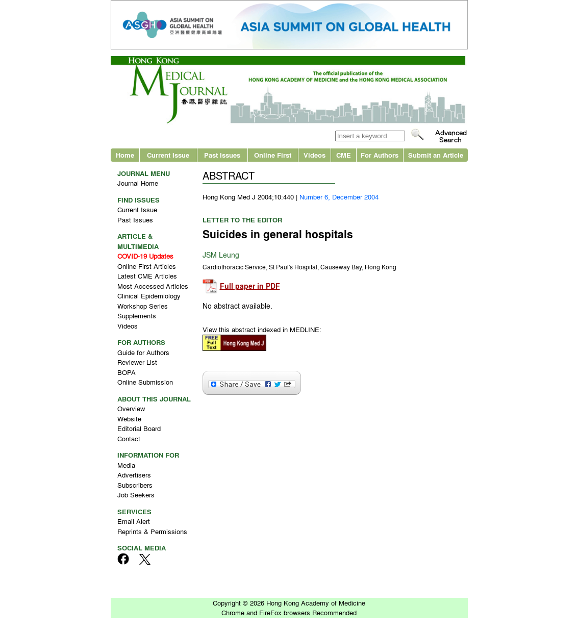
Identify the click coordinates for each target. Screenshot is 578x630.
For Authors (379, 155)
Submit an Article (435, 155)
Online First (272, 155)
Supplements (136, 315)
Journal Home (137, 183)
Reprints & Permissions (152, 531)
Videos (314, 155)
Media (126, 465)
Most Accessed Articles (152, 286)
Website (129, 418)
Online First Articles (146, 266)
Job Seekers (136, 494)
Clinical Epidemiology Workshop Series (149, 301)
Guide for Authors (143, 352)
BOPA (126, 372)
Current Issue (168, 155)
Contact (128, 438)
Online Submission (145, 382)
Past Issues (222, 155)
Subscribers (135, 485)
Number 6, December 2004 (339, 196)
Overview (131, 408)
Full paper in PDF (250, 286)
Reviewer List (137, 362)
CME (343, 155)
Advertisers (134, 475)
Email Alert (133, 521)
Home (125, 155)
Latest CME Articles (147, 276)
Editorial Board (139, 428)
